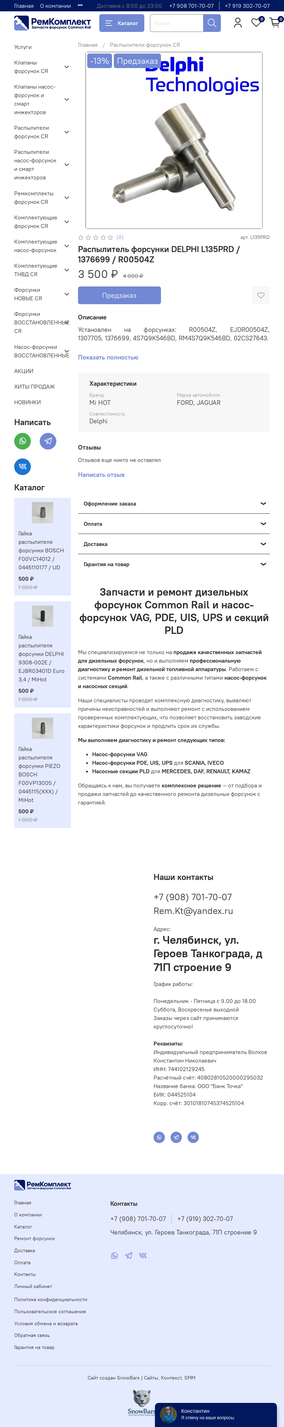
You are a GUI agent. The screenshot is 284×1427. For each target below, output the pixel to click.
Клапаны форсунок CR (31, 66)
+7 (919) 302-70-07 (205, 1219)
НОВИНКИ (27, 402)
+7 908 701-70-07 (191, 5)
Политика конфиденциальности (50, 1299)
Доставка (24, 1250)
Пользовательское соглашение (50, 1311)
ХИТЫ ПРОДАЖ (34, 386)
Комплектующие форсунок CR (35, 221)
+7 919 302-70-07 (247, 5)
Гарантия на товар (34, 1347)
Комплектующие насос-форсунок (35, 245)
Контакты (25, 1274)
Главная (24, 5)
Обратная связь (32, 1335)
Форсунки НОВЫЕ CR (28, 294)
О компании (55, 5)
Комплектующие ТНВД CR (35, 270)
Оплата (22, 1262)
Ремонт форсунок (34, 1238)
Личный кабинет (33, 1286)
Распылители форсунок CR (145, 44)
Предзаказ (119, 295)
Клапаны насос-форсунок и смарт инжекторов (34, 99)
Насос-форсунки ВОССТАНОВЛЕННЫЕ (37, 351)
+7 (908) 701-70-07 (193, 897)
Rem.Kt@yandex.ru (193, 910)
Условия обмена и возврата (46, 1323)
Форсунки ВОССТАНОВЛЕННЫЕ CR (37, 322)
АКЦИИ (23, 370)
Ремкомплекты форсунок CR (34, 197)
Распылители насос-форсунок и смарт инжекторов (35, 164)
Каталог (121, 23)
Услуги (23, 46)
